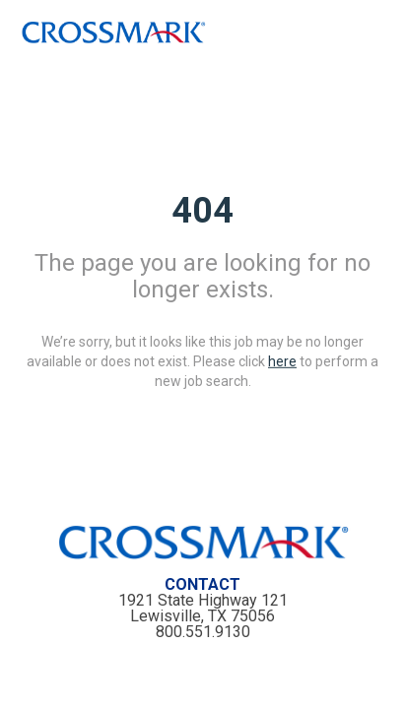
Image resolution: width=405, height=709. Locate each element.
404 (202, 209)
